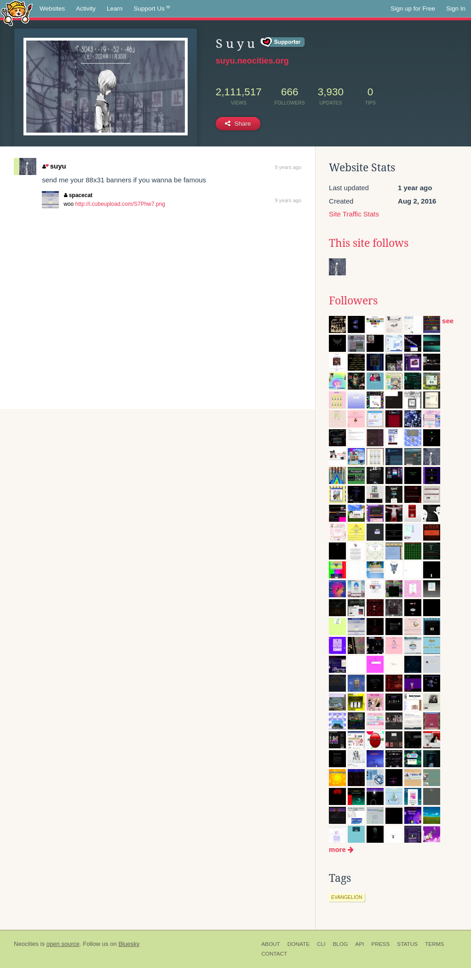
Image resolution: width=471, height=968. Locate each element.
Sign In (455, 8)
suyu (54, 166)
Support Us (152, 8)
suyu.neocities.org (252, 60)
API (359, 944)
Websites (52, 8)
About (270, 944)
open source (63, 943)
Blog (340, 944)
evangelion (346, 897)
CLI (321, 944)
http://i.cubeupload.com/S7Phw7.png (120, 204)
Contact (274, 954)
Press (380, 944)
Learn (115, 8)
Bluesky (128, 943)
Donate (298, 944)
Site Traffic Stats (354, 214)
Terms (434, 944)
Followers (353, 301)
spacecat (78, 195)
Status (407, 944)
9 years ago (288, 167)
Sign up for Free (413, 8)
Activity (86, 8)
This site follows (368, 243)
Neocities (26, 943)
